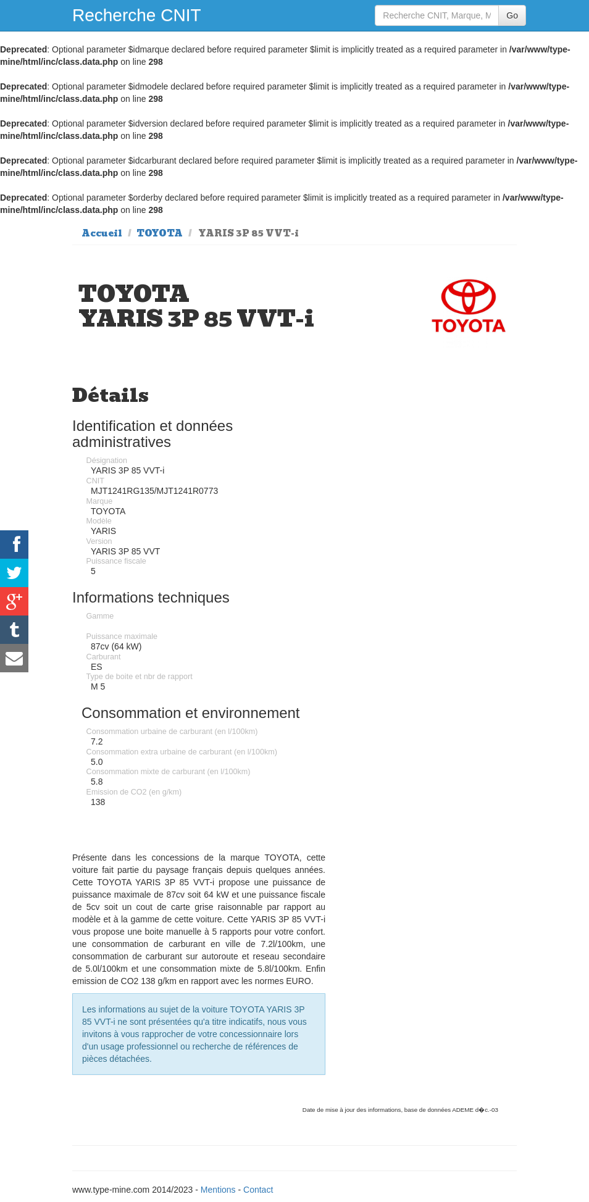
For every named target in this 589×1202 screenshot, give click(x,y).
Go (512, 15)
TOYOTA (159, 233)
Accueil (101, 233)
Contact (258, 1190)
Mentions (218, 1190)
